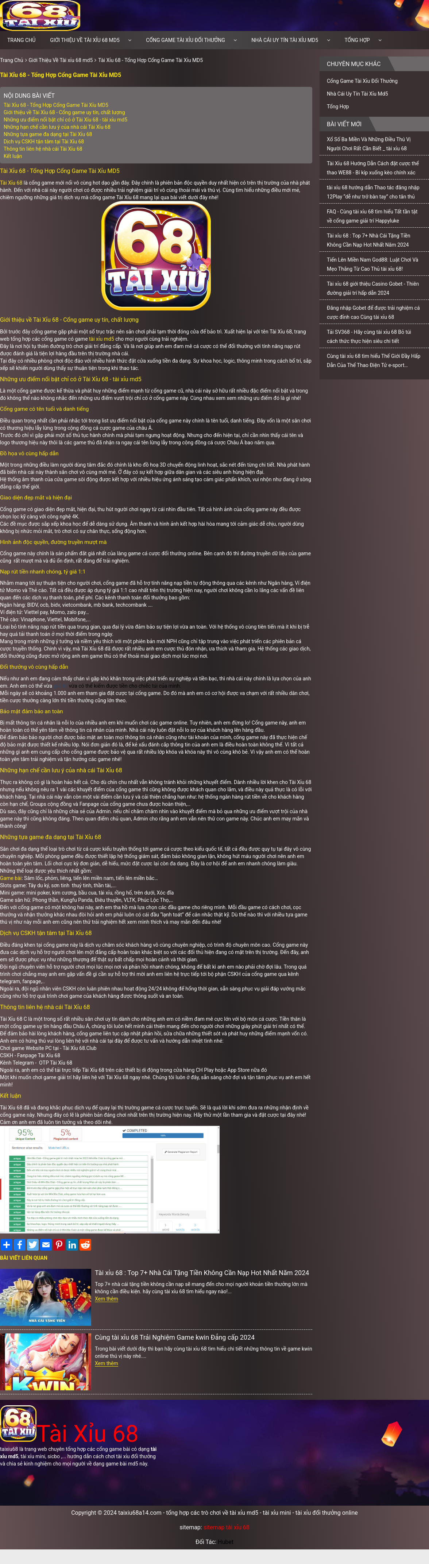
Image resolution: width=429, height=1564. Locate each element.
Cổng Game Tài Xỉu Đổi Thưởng (185, 40)
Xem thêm (106, 1299)
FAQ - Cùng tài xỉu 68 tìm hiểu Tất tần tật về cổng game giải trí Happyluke (372, 216)
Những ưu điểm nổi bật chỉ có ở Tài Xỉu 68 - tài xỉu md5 (65, 120)
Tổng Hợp (357, 40)
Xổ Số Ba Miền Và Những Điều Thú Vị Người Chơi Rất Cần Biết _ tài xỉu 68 (369, 143)
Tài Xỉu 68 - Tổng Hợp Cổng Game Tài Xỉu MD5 (150, 60)
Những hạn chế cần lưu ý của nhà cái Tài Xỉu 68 (57, 127)
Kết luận (13, 156)
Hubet (225, 1541)
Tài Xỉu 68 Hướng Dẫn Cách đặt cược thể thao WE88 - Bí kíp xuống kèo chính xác (373, 168)
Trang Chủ (11, 60)
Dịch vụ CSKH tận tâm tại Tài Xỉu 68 (44, 141)
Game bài (11, 878)
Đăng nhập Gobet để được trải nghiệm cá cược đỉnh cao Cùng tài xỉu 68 (373, 312)
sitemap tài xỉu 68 (227, 1527)
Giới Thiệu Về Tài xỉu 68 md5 (85, 40)
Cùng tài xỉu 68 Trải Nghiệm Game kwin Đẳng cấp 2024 (175, 1337)
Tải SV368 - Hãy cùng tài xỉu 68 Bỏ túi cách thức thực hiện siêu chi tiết (369, 336)
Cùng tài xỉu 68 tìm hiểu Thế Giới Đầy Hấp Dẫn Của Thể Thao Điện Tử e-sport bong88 (373, 362)
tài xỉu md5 (101, 339)
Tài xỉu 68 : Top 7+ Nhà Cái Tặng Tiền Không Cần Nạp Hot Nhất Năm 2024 (202, 1273)
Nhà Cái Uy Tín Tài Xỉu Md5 (284, 40)
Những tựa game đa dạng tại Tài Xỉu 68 (48, 134)
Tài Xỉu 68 (11, 183)
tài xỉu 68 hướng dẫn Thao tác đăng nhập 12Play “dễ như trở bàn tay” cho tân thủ (373, 192)
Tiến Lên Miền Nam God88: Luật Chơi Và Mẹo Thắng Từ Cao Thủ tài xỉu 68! (372, 264)
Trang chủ (21, 40)
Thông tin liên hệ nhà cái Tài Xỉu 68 (43, 149)
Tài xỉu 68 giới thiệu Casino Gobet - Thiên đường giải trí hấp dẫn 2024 (373, 288)
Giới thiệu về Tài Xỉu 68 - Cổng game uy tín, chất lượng (64, 112)
